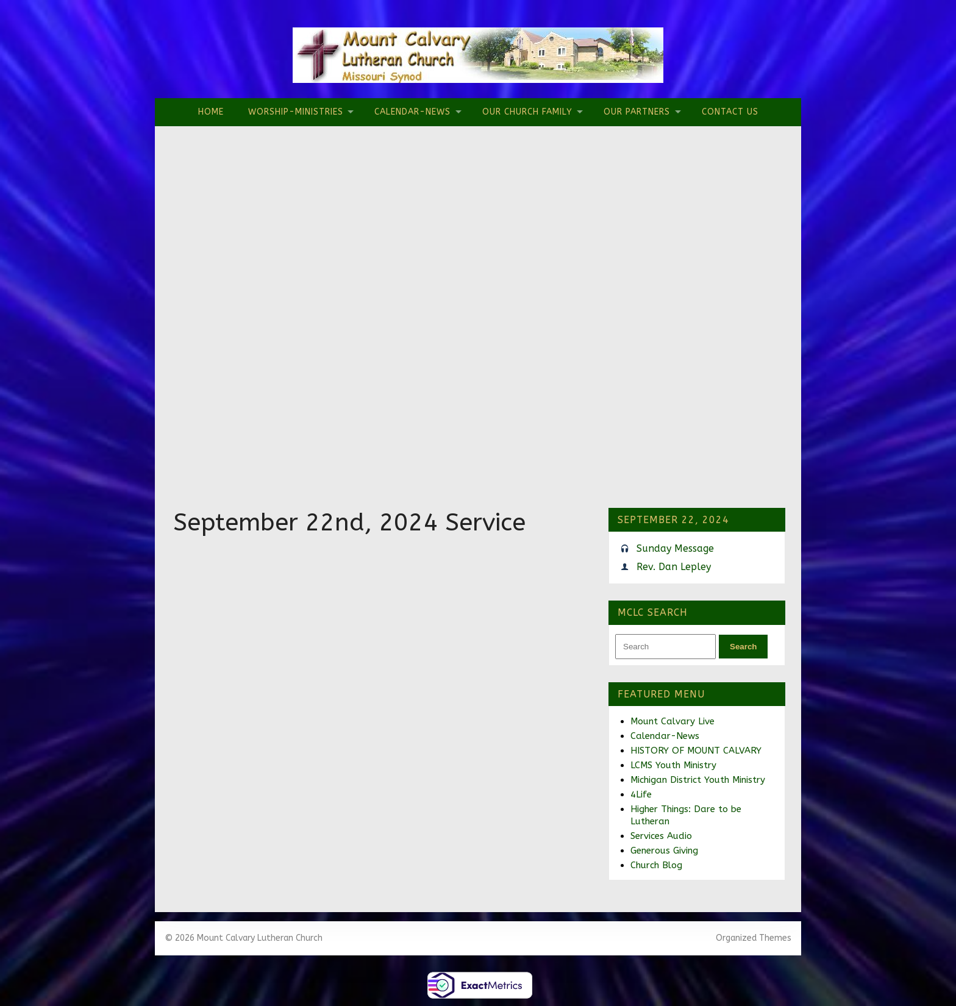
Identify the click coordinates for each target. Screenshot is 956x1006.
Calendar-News (412, 112)
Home (211, 112)
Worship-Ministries (295, 112)
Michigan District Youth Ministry (697, 779)
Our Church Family (527, 112)
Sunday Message (675, 548)
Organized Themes (753, 938)
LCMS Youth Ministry (673, 765)
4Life (641, 794)
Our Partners (637, 112)
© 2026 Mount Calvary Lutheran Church (244, 938)
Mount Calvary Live (672, 721)
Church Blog (656, 865)
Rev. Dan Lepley (674, 567)
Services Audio (661, 835)
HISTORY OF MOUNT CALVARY (696, 750)
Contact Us (730, 112)
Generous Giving (664, 850)
